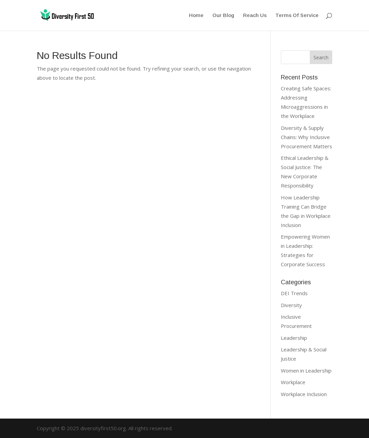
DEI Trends (294, 293)
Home (196, 15)
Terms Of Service (297, 15)
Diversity (291, 305)
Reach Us (255, 15)
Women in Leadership (306, 370)
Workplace (293, 382)
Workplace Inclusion (304, 394)
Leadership (294, 337)
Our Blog (223, 15)
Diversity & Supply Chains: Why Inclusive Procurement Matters (306, 137)
